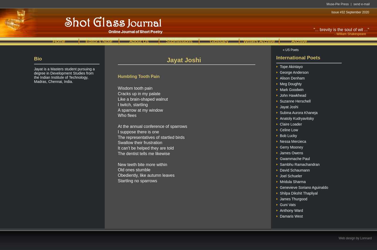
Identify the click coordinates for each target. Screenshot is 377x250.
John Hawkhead (291, 95)
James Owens (289, 152)
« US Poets (291, 50)
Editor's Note (99, 41)
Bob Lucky (286, 135)
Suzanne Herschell (293, 100)
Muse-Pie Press (337, 4)
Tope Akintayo (289, 66)
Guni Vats (286, 204)
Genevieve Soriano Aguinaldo (302, 187)
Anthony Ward (289, 210)
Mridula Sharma (291, 181)
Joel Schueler (289, 175)
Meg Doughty (289, 83)
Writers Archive (259, 41)
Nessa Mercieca (291, 141)
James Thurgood (291, 198)
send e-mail (361, 4)
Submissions (179, 41)
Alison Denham (290, 77)
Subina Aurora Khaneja (297, 112)
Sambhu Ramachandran (298, 164)
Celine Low (287, 129)
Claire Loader (289, 123)
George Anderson (292, 72)
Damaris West (289, 215)
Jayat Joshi (287, 106)
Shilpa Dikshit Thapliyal (297, 192)
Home (59, 41)
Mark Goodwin (289, 89)
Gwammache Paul (293, 158)
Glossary (219, 41)
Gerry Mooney (289, 146)
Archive (299, 41)
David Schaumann (293, 169)
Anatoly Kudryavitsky (295, 118)
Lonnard (366, 238)
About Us (139, 41)
